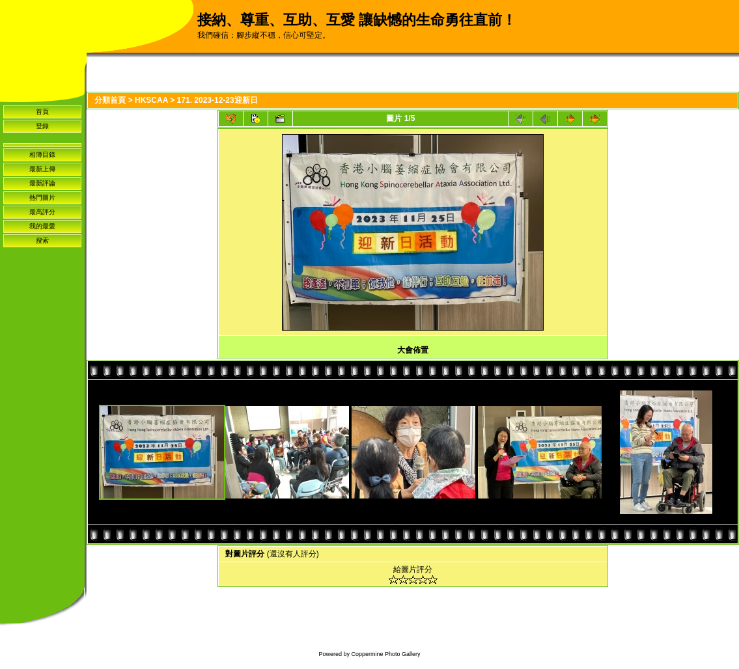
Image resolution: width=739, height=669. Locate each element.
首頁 (42, 111)
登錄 (42, 126)
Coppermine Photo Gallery (385, 654)
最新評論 (42, 183)
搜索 (42, 240)
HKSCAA (151, 100)
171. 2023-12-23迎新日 (217, 100)
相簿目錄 (42, 154)
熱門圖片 (42, 197)
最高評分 (42, 211)
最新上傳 (42, 168)
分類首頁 (110, 100)
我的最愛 (42, 226)
